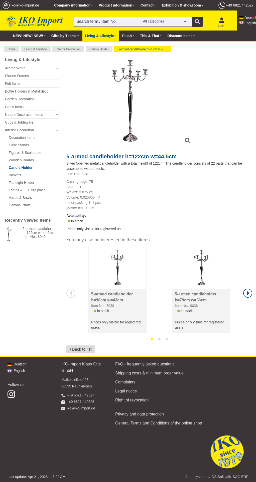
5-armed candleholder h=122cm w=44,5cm (144, 49)
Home (12, 49)
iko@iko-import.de (25, 5)
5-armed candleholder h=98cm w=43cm (112, 297)
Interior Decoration (68, 49)
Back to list (81, 349)
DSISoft (218, 477)
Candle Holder (99, 49)
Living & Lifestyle (35, 49)
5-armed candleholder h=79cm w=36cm (195, 297)
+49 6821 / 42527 (239, 5)
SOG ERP (240, 477)
